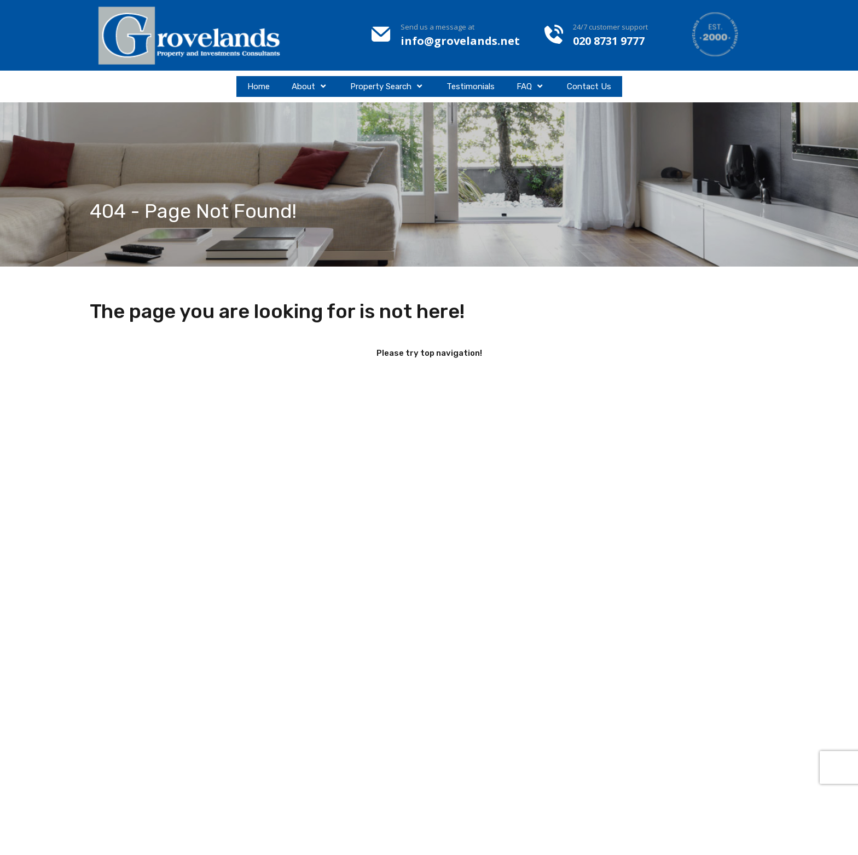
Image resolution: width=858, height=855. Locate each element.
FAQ (531, 86)
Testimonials (471, 86)
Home (258, 86)
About (310, 86)
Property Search (387, 86)
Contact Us (589, 86)
